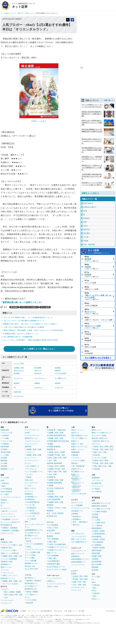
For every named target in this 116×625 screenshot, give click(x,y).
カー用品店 (96, 489)
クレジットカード (7, 514)
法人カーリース (77, 502)
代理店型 (5, 435)
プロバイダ (96, 444)
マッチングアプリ (77, 565)
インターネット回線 (99, 458)
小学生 (64, 508)
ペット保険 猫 (97, 525)
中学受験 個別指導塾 (54, 483)
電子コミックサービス (33, 538)
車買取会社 (29, 494)
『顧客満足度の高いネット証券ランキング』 (22, 302)
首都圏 (4, 556)
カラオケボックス (77, 587)
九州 (20, 556)
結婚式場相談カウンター (80, 559)
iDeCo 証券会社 (6, 491)
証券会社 (5, 483)
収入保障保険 (98, 542)
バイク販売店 (30, 511)
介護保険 (95, 559)
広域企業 (96, 455)
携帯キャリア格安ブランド (101, 433)
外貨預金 (4, 500)
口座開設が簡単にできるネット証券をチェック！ (21, 334)
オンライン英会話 (53, 533)
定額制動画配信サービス (34, 530)
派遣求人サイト (77, 469)
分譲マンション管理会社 (10, 553)
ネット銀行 (5, 494)
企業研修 (74, 514)
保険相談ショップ (7, 469)
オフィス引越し (30, 555)
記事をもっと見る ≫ (90, 193)
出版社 (28, 547)
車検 (26, 522)
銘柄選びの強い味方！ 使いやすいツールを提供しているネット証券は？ (30, 324)
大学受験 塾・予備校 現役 (56, 430)
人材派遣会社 (76, 490)
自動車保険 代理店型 (99, 506)
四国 (95, 452)
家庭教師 (50, 511)
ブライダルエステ (77, 534)
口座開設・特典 (19, 368)
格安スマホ (105, 441)
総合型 (28, 541)
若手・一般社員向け (80, 522)
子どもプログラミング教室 (56, 569)
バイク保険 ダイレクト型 (101, 509)
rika (49, 42)
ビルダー (5, 589)
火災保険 (4, 449)
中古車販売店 (30, 499)
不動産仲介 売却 (7, 542)
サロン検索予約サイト (79, 542)
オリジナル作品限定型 (34, 544)
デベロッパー (7, 603)
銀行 (4, 486)
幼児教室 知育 (52, 516)
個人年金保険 (96, 564)
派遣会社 (74, 463)
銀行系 (4, 511)
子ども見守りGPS (31, 569)
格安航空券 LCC (31, 589)
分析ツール (37, 370)
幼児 (50, 528)
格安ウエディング (77, 554)
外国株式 (37, 383)
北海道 (50, 452)
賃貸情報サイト (6, 564)
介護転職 (74, 455)
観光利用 (29, 603)
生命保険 (4, 458)
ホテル (27, 597)
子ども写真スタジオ (32, 533)
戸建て (14, 545)
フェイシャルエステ (78, 536)
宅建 (50, 542)
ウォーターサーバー (32, 430)
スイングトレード (40, 378)
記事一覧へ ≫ (108, 100)
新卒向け (76, 525)
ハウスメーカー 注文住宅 (9, 584)
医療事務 (55, 539)
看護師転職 (75, 452)
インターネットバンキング (10, 497)
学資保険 (4, 466)
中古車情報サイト (31, 497)
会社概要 (23, 611)
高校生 (50, 508)
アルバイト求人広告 (78, 494)
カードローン (5, 508)
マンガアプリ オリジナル (34, 549)
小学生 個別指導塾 (53, 499)
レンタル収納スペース (34, 472)
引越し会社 (29, 480)
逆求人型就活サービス (79, 435)
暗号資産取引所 (6, 525)
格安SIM (96, 441)
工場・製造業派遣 (77, 466)
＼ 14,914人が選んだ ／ (60, 409)
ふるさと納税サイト (32, 466)
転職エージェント (77, 449)
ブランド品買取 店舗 (32, 552)
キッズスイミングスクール (56, 584)
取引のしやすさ (19, 370)
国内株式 (16, 383)
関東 (86, 576)
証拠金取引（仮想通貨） (11, 530)
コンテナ (29, 474)
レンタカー (29, 485)
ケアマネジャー (62, 547)
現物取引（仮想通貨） (10, 528)
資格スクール (52, 553)
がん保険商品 (96, 545)
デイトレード (18, 378)
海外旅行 (38, 581)
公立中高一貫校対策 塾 (55, 488)
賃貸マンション (6, 567)
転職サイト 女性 (77, 444)
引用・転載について (70, 611)
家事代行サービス (31, 438)
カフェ (27, 527)
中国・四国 (18, 595)
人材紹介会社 (76, 486)
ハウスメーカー (8, 600)
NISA (2, 480)
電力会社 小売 (30, 566)
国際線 (35, 592)
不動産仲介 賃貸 (7, 561)
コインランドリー (31, 444)
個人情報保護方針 (46, 611)
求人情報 (81, 611)
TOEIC (50, 544)
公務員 (50, 550)
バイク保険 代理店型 (99, 511)
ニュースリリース (33, 611)
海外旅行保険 (5, 452)
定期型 (102, 531)
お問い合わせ (58, 611)
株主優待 (14, 307)
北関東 (11, 592)
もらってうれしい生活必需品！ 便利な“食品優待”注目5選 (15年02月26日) (30, 340)
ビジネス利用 (31, 600)
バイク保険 (5, 438)
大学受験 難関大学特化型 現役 (58, 441)
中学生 (57, 508)
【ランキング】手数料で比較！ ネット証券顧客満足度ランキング (27, 317)
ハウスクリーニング (32, 441)
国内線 (28, 592)
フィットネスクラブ (54, 578)
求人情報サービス (77, 472)
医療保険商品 (96, 528)
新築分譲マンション (8, 578)
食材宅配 (28, 447)
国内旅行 (29, 581)
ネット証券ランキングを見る (97, 358)
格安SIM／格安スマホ (100, 438)
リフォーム (5, 570)
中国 (111, 449)
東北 (6, 592)
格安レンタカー (30, 488)
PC (15, 387)
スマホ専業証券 (6, 489)
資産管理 (58, 370)
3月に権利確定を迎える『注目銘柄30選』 (18, 337)
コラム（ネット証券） (29, 307)
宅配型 (28, 477)
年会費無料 (6, 519)
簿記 (55, 542)
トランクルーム (30, 469)
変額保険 (95, 567)
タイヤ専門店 (96, 491)
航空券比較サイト (31, 583)
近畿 (15, 556)
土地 (20, 545)
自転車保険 (5, 447)
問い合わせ (37, 373)
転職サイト (75, 441)
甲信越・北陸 (60, 455)
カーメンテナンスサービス (34, 524)
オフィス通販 (30, 558)
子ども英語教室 (52, 525)
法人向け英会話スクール (56, 567)
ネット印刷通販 (77, 505)
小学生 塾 (50, 494)
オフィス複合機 (30, 561)
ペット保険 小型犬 (98, 523)
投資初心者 (17, 392)
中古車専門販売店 (32, 502)
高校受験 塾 (51, 449)
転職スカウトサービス (79, 447)
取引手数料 (37, 368)
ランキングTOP (19, 363)
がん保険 (4, 463)
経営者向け (77, 516)
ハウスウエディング (78, 551)
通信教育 (50, 505)
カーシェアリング (31, 483)
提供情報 (16, 373)
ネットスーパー (30, 458)
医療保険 (4, 460)
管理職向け (77, 519)
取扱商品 (58, 368)
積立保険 (95, 570)
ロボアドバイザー (7, 533)
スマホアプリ (59, 387)
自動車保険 (5, 430)
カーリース (29, 491)
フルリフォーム (8, 573)
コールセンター (19, 396)
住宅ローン (5, 503)
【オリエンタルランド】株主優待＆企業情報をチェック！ (24, 321)
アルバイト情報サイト (79, 438)
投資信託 (58, 383)
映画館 (73, 573)
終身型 (95, 531)
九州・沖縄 (52, 460)
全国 (84, 585)
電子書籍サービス (31, 536)
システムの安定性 (60, 373)
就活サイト (75, 433)
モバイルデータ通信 (99, 435)
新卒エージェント (77, 482)
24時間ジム (51, 581)
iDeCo (94, 590)
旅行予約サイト (30, 578)
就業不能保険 (96, 550)
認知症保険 (96, 553)
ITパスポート (60, 550)
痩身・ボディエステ (78, 539)
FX (2, 505)
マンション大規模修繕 (9, 559)
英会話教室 (51, 530)
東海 (10, 556)
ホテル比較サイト (31, 586)
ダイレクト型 (7, 433)
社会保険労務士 (60, 544)
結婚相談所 (75, 556)
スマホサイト (38, 387)
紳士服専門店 (96, 483)
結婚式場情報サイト (78, 562)
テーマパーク (76, 590)
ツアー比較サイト (31, 594)
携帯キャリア (96, 430)
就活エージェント (77, 430)
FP (49, 539)
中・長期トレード (60, 378)
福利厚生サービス (31, 563)
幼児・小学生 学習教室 (55, 513)
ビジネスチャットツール (80, 508)
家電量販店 (96, 478)
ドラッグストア (97, 480)
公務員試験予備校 (53, 564)
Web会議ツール (77, 511)
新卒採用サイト (77, 479)
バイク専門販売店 (32, 513)
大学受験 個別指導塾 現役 (56, 435)
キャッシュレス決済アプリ (10, 522)
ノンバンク (13, 511)
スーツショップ (97, 486)
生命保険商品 (96, 536)
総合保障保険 (96, 561)
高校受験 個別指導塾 (54, 463)
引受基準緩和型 (99, 534)
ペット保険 (5, 455)
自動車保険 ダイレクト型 (101, 503)
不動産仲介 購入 (7, 548)
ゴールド (15, 519)
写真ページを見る (39, 121)
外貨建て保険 (96, 556)
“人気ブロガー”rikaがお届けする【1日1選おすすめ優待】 (24, 327)
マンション (6, 545)
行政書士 (51, 547)
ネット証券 (45, 307)
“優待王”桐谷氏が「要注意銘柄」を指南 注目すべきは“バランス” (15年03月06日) (33, 330)
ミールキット (30, 452)
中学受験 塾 (51, 477)
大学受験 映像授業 (53, 447)
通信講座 (50, 536)
